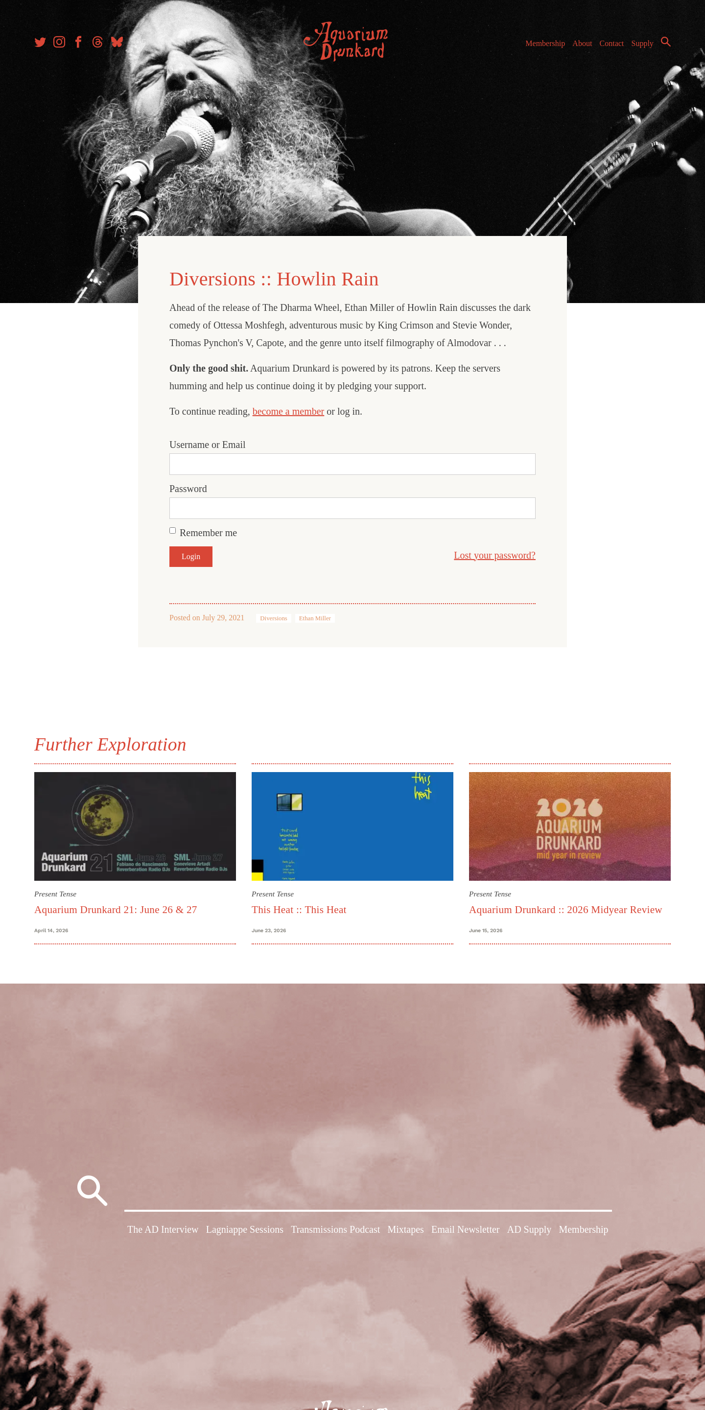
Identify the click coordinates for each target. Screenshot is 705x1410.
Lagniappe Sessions (244, 1229)
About (582, 43)
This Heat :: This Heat (299, 910)
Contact (612, 43)
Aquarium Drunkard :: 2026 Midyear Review (565, 910)
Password (188, 488)
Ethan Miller (315, 618)
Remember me (208, 532)
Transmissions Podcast (335, 1229)
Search (666, 42)
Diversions (273, 618)
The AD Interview (163, 1229)
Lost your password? (495, 555)
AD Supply (529, 1229)
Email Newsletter (465, 1229)
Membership (545, 43)
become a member (289, 411)
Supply (643, 43)
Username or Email (207, 444)
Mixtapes (405, 1229)
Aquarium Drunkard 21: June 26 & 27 (115, 910)
